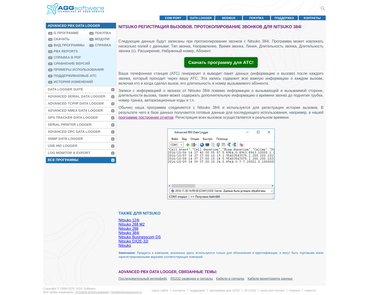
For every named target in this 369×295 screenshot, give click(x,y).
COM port (173, 18)
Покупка (256, 18)
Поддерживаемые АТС (70, 76)
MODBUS (228, 18)
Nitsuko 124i (129, 220)
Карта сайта (160, 290)
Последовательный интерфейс (143, 278)
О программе (66, 33)
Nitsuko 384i (129, 233)
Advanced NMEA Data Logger (75, 110)
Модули (102, 39)
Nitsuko (125, 246)
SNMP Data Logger (65, 139)
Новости (310, 290)
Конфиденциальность (126, 292)
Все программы (63, 160)
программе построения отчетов (146, 117)
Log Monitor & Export (69, 153)
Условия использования (92, 292)
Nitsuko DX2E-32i (133, 241)
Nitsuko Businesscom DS (140, 237)
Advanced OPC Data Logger (74, 132)
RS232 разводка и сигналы (191, 278)
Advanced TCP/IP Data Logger (76, 103)
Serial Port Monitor (273, 290)
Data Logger (201, 18)
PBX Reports (66, 51)
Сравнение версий (70, 63)
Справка (103, 45)
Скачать (61, 39)
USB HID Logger (62, 146)
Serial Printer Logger (70, 124)
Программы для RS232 (224, 290)
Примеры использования (70, 69)
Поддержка (284, 18)
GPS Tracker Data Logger (73, 117)
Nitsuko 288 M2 (132, 224)
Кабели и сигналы (230, 278)
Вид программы (69, 45)
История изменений (70, 82)
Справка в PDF (67, 57)
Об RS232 (250, 290)
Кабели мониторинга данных (270, 278)
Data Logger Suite (65, 89)
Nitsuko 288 (129, 229)
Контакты (312, 18)
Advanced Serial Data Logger (76, 96)
